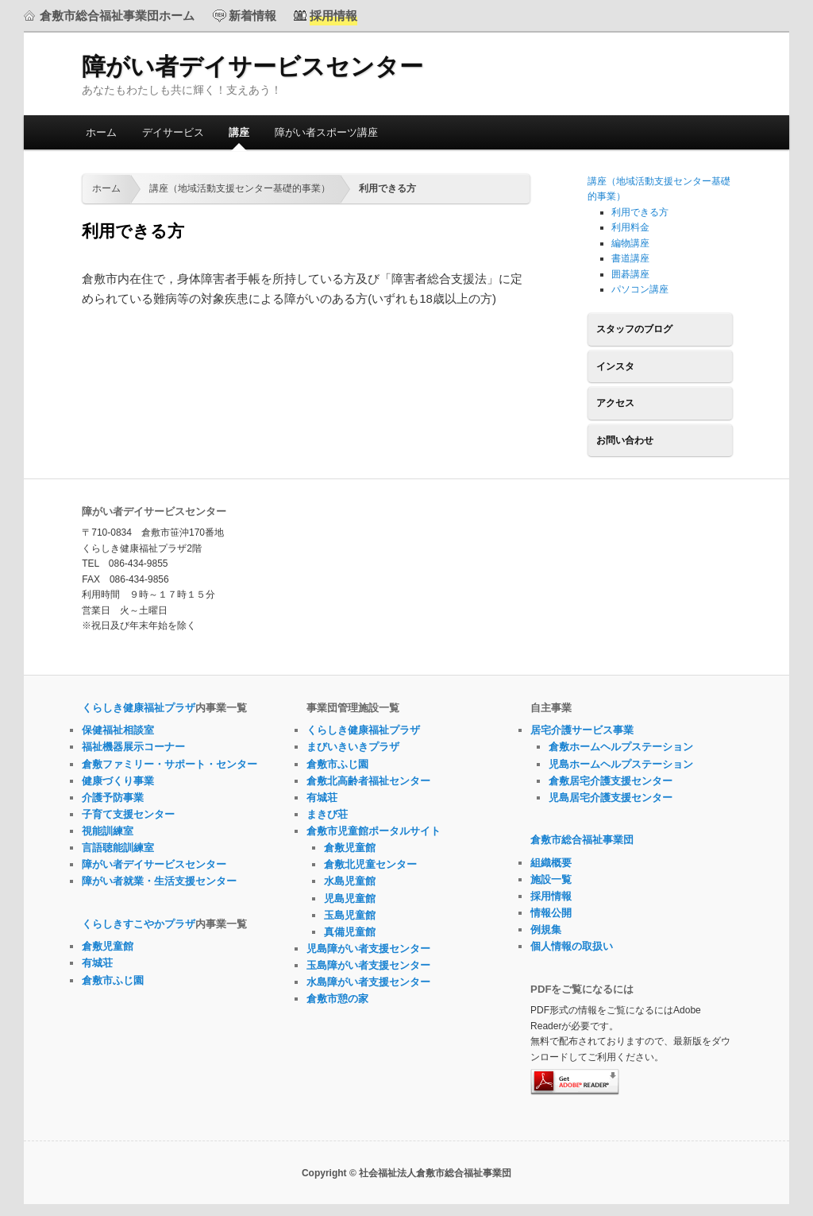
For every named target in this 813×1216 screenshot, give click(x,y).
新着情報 (252, 15)
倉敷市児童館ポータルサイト (373, 831)
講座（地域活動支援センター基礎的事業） (239, 188)
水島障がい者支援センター (368, 982)
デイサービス (173, 132)
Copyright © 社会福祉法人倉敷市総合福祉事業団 (406, 1173)
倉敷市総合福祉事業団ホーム (117, 15)
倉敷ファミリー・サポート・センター (169, 764)
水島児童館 (350, 881)
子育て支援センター (128, 814)
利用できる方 (640, 212)
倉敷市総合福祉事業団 (582, 840)
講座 (239, 132)
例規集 (545, 929)
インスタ (615, 366)
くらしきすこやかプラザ (138, 924)
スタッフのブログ (634, 329)
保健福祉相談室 (118, 730)
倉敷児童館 (107, 946)
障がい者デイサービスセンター (252, 66)
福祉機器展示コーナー (133, 747)
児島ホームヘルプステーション (621, 764)
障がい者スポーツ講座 (326, 132)
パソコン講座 (640, 289)
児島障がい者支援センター (368, 949)
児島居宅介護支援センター (610, 798)
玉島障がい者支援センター (368, 965)
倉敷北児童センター (370, 864)
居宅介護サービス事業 (582, 730)
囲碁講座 (630, 274)
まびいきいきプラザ (352, 747)
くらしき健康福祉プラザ (138, 708)
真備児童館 (350, 932)
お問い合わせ (624, 440)
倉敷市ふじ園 (113, 980)
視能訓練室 (107, 831)
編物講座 (630, 243)
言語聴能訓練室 (118, 848)
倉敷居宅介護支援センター (610, 781)
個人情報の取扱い (571, 946)
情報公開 (551, 913)
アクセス (615, 403)
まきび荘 (327, 814)
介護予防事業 (113, 798)
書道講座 (630, 258)
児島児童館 (350, 898)
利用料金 (630, 227)
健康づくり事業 (118, 781)
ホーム (101, 132)
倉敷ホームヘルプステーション (621, 747)
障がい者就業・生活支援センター (159, 881)
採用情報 (551, 896)
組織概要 (551, 863)
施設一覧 (551, 879)
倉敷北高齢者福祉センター (368, 781)
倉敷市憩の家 (337, 999)
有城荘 (97, 963)
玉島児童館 (350, 915)
